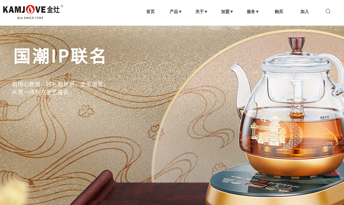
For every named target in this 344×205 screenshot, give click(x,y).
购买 (279, 11)
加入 (304, 11)
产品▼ (176, 11)
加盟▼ (227, 11)
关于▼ (201, 11)
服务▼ (253, 11)
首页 (150, 11)
